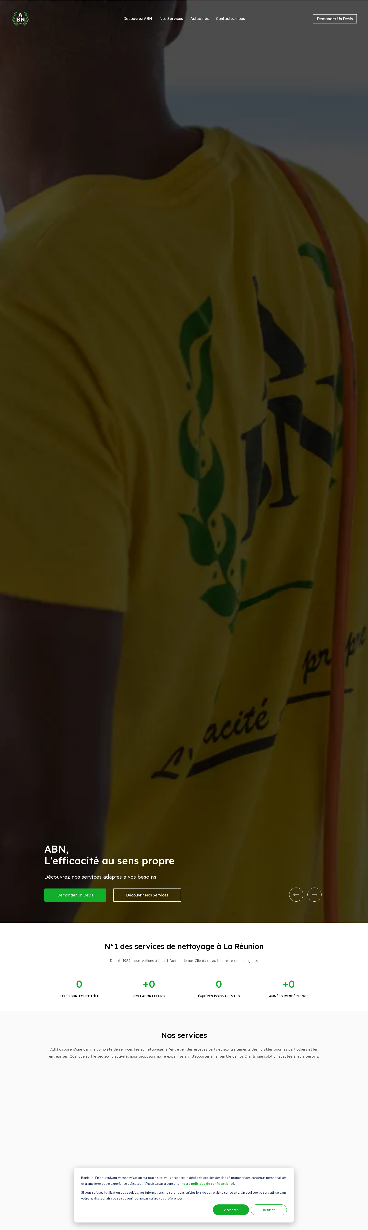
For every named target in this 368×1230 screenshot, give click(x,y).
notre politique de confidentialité (207, 1183)
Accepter (231, 1210)
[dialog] (184, 1195)
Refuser (269, 1210)
